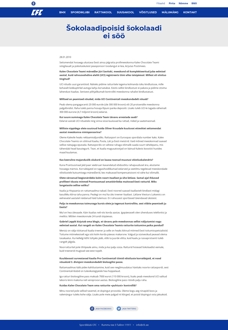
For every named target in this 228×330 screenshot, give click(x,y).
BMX (194, 3)
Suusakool (125, 12)
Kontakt (190, 12)
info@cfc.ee (142, 325)
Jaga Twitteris (129, 308)
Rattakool (103, 12)
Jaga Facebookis (103, 308)
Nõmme (183, 3)
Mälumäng (170, 12)
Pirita (172, 3)
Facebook (33, 3)
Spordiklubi (80, 12)
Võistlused (148, 12)
